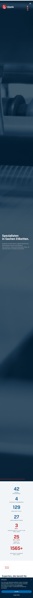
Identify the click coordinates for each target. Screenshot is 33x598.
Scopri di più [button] (16, 595)
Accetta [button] (16, 591)
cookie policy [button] (20, 585)
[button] (30, 3)
